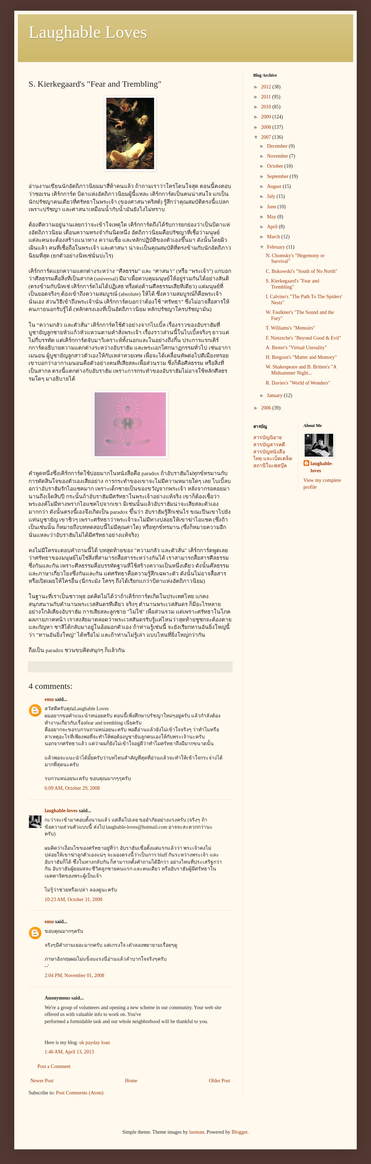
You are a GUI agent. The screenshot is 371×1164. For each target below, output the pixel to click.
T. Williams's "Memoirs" (290, 328)
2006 (267, 408)
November (278, 156)
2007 (267, 137)
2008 (267, 127)
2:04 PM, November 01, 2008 (74, 975)
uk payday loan (94, 1042)
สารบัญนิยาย (267, 437)
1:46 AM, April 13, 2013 (69, 1051)
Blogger (239, 1132)
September (278, 176)
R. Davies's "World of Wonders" (298, 383)
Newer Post (42, 1080)
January (275, 395)
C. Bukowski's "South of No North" (301, 271)
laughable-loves (61, 810)
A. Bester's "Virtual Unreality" (296, 347)
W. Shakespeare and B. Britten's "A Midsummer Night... (301, 370)
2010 (267, 107)
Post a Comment (54, 1066)
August (275, 186)
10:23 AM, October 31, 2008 (73, 899)
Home (131, 1080)
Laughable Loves (88, 31)
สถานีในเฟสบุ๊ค (270, 465)
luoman (196, 1132)
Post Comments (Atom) (79, 1093)
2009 (267, 117)
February (276, 247)
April (273, 226)
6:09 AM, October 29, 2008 (72, 788)
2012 (267, 87)
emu (49, 699)
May (272, 216)
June (272, 206)
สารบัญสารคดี (269, 444)
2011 (266, 97)
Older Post (219, 1080)
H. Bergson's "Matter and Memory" (301, 357)
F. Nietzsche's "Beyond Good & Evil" (303, 338)
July (271, 196)
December (278, 146)
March (274, 236)
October (275, 166)
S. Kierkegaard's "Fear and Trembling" (292, 284)
